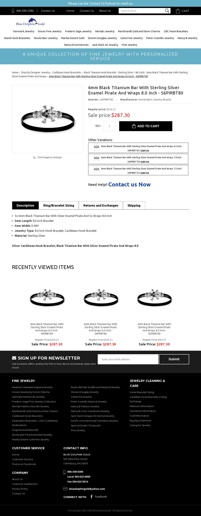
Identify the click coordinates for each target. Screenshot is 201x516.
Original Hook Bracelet (25, 429)
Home (70, 10)
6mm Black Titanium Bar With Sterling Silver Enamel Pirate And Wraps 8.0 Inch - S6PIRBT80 (47, 329)
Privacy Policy (20, 488)
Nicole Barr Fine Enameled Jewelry (32, 434)
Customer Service (22, 459)
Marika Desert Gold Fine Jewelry (30, 439)
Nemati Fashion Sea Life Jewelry (30, 406)
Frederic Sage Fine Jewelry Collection (34, 401)
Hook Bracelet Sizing (142, 392)
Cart (185, 11)
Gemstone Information (143, 411)
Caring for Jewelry (140, 425)
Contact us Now (129, 184)
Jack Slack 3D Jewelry (105, 44)
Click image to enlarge (49, 157)
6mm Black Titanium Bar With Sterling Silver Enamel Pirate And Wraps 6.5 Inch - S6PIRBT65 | (138, 148)
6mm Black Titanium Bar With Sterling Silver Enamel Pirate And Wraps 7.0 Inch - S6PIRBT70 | (138, 159)
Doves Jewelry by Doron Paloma (31, 392)
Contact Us (48, 10)
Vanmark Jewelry (23, 31)
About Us (105, 10)
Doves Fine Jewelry (49, 31)
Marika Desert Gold (72, 38)
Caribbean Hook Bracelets (27, 415)
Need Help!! (97, 184)
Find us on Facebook (24, 464)
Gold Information (139, 415)
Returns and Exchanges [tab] (100, 205)
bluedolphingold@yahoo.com (87, 488)
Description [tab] (25, 205)
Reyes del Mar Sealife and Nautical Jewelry (95, 387)
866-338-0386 (25, 10)
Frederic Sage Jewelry (78, 31)
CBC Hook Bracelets (176, 31)
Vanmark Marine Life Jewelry (28, 396)
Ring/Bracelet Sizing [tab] (58, 205)
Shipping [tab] (134, 205)
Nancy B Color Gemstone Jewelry (90, 411)
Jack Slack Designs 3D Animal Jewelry (92, 415)
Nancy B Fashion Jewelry (85, 406)
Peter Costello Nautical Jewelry (89, 401)
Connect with (74, 497)
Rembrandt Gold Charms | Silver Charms (35, 411)
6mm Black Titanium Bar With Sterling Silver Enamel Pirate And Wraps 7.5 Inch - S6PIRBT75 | (138, 170)
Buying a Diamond (140, 420)
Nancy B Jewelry (187, 38)
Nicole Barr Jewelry (46, 38)
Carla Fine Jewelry (131, 38)
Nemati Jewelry (104, 31)
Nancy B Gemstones (76, 44)
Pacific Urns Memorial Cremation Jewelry (94, 420)
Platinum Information (142, 406)
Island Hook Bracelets (17, 38)
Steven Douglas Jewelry (102, 38)
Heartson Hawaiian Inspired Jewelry (32, 387)
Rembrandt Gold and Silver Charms (139, 31)
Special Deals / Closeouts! (85, 425)
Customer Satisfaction (25, 484)
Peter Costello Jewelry (160, 38)
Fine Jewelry (129, 44)
